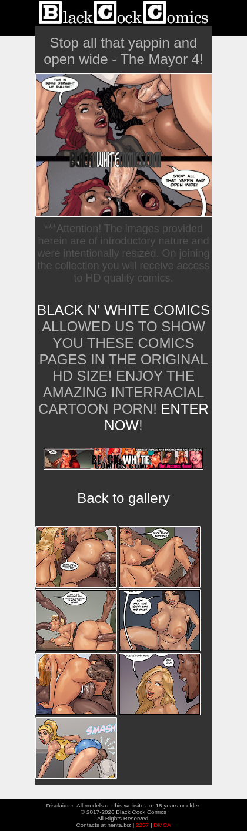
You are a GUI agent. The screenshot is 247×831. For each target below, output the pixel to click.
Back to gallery (123, 498)
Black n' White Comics (123, 310)
